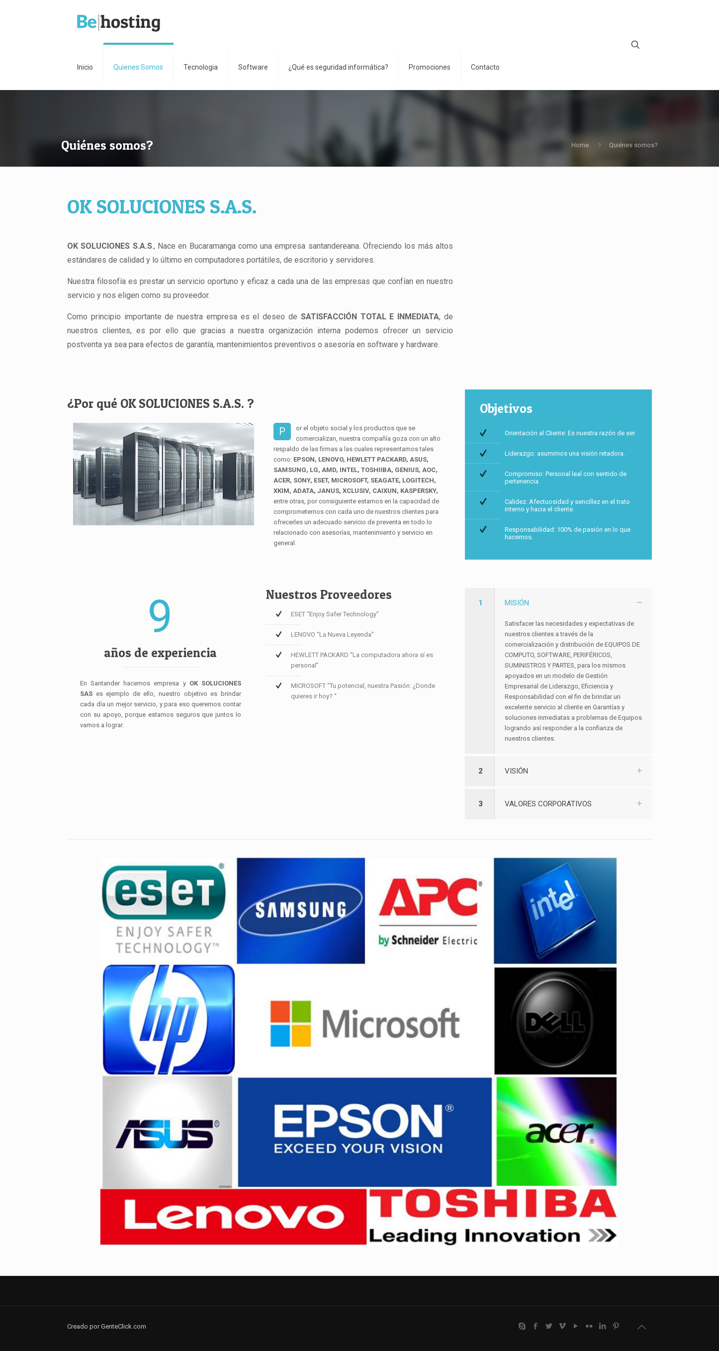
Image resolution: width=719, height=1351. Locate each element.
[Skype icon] (522, 1326)
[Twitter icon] (548, 1326)
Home (580, 145)
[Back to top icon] (641, 1327)
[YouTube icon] (575, 1326)
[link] (558, 671)
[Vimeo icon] (562, 1326)
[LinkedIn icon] (602, 1326)
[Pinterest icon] (616, 1326)
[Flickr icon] (589, 1326)
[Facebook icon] (535, 1326)
